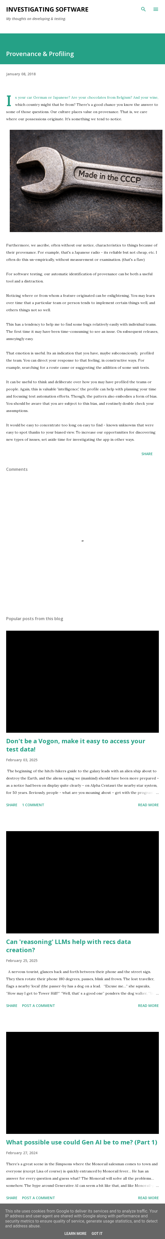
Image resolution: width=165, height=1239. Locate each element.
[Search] (143, 9)
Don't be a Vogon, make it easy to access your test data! (75, 745)
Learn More (75, 1234)
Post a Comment (38, 1005)
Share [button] (147, 453)
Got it (96, 1234)
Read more (148, 804)
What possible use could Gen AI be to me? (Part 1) (81, 1142)
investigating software (47, 9)
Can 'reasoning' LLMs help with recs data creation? (68, 945)
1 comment (33, 804)
